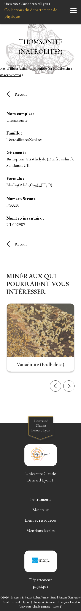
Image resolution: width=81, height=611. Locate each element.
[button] (55, 397)
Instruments (40, 499)
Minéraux (40, 510)
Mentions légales (40, 530)
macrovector (10, 75)
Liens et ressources (40, 520)
